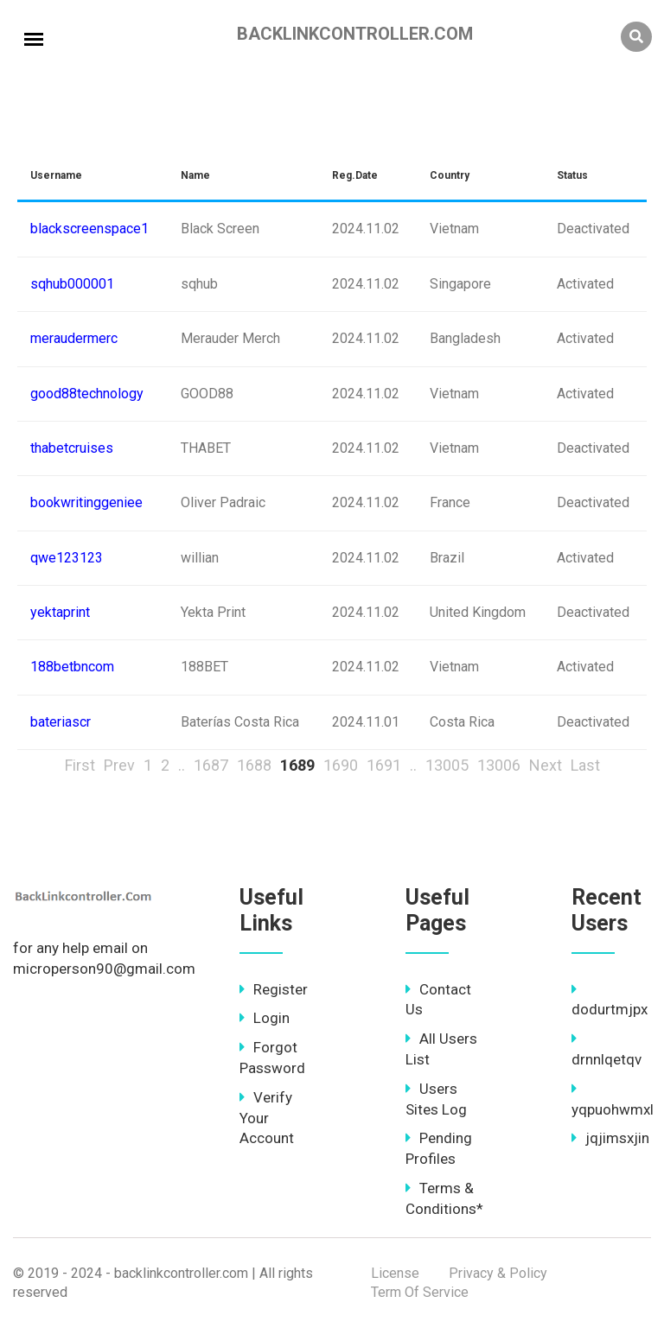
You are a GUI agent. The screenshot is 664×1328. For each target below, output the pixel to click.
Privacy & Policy (498, 1273)
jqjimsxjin (610, 1138)
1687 (211, 765)
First (80, 765)
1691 (384, 765)
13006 (498, 765)
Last (585, 765)
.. (181, 765)
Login (264, 1017)
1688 (254, 765)
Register (273, 989)
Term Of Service (420, 1292)
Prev (119, 765)
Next (545, 765)
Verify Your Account (266, 1118)
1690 (340, 765)
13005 (447, 765)
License (395, 1273)
